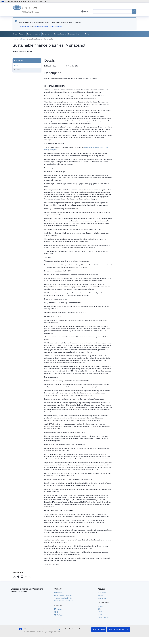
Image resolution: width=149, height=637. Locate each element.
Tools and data (59, 34)
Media (87, 34)
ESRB (100, 614)
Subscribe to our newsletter (63, 601)
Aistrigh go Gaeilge (25, 26)
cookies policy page (54, 629)
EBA (99, 609)
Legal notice (102, 598)
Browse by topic (32, 34)
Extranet (100, 606)
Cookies (100, 595)
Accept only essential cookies (119, 629)
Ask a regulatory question (63, 595)
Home (15, 34)
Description (17, 70)
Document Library (74, 34)
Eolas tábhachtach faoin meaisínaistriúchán (47, 26)
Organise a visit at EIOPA (62, 598)
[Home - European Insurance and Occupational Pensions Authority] (26, 9)
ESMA (100, 612)
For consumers (47, 34)
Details (16, 65)
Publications (22, 39)
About (21, 34)
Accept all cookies (99, 629)
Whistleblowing (103, 592)
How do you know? (39, 1)
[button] (14, 576)
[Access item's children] (25, 34)
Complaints (58, 592)
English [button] (85, 11)
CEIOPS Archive (103, 617)
